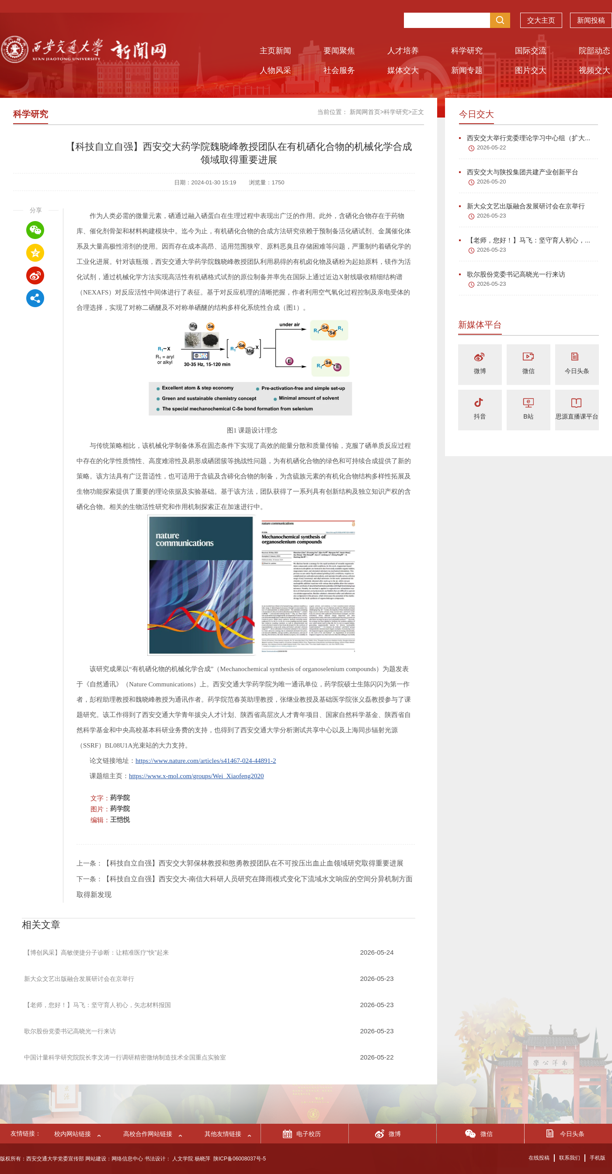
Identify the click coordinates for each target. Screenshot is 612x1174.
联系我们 (569, 1158)
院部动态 (594, 50)
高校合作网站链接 (147, 1133)
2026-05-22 (491, 147)
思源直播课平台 (577, 416)
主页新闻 (275, 50)
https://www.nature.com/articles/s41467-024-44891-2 (206, 760)
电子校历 (308, 1133)
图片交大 (530, 70)
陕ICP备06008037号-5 (239, 1159)
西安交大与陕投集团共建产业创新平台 (518, 172)
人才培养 (403, 50)
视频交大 (594, 70)
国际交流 (530, 50)
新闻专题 (467, 70)
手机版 (597, 1158)
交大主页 (541, 20)
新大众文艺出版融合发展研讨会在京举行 (522, 206)
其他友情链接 (223, 1133)
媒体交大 (403, 70)
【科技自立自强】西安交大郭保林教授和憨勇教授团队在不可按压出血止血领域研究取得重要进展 (253, 863)
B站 (528, 416)
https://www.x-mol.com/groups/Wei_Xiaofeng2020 (196, 775)
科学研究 (467, 50)
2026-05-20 (491, 181)
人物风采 (275, 70)
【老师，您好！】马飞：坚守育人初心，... (525, 240)
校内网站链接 (72, 1133)
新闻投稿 (591, 20)
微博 (480, 370)
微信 (528, 370)
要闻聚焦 (339, 50)
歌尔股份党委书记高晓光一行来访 (512, 274)
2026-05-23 (491, 215)
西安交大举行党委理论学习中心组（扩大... (525, 138)
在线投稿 (539, 1158)
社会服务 (339, 70)
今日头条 (577, 370)
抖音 (480, 416)
